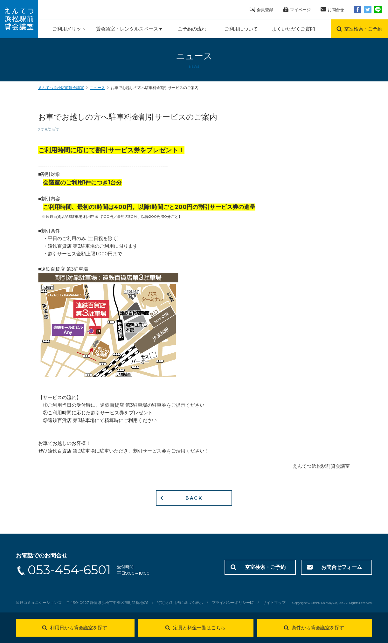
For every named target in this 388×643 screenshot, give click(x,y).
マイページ (300, 9)
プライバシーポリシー (231, 602)
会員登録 (265, 9)
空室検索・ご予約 (265, 567)
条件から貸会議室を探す (318, 628)
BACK (194, 498)
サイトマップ (274, 602)
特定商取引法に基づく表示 (180, 602)
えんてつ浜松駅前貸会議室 (61, 87)
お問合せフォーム (341, 567)
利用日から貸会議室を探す (78, 628)
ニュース (97, 87)
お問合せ (336, 9)
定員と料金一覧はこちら (199, 628)
